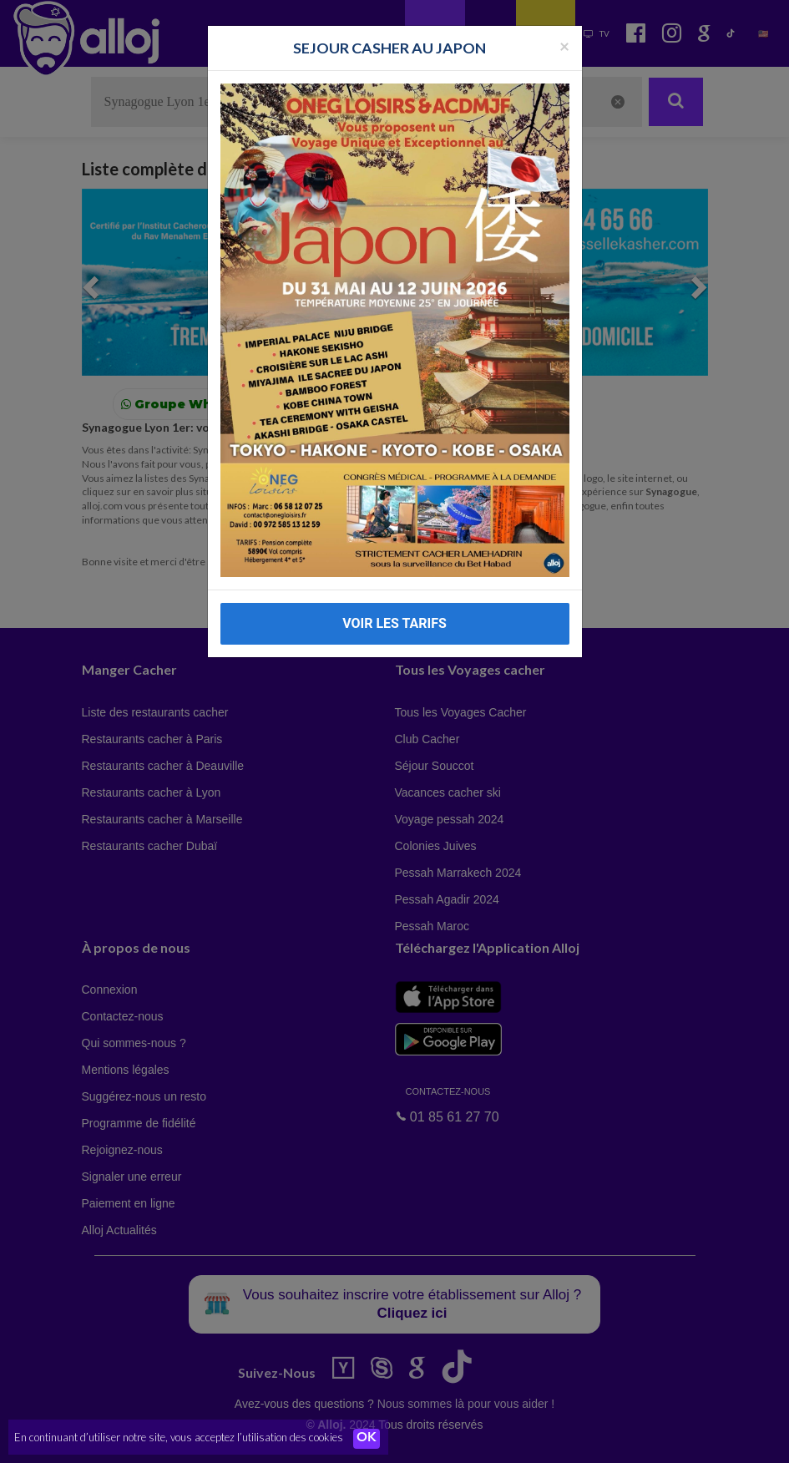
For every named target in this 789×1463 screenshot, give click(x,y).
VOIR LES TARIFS (394, 623)
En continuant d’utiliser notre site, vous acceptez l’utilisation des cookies (178, 1438)
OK (367, 1438)
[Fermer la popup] (564, 45)
